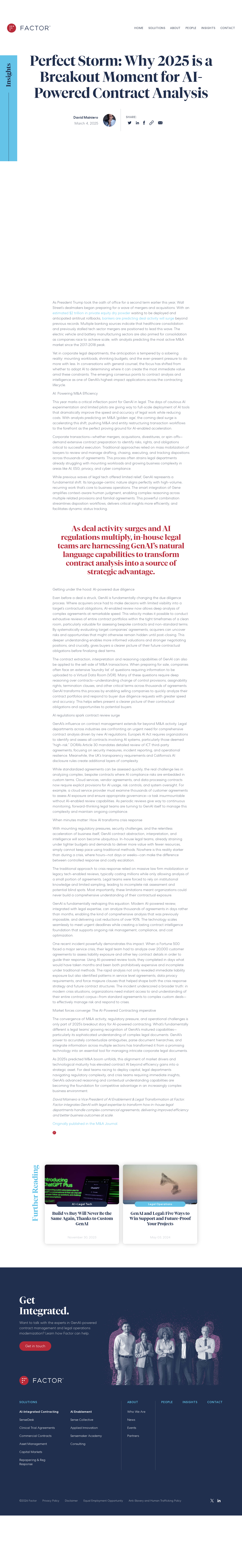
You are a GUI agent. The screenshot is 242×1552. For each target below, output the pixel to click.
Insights (190, 1402)
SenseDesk (26, 1420)
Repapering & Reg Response (32, 1462)
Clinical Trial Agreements (37, 1428)
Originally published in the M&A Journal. (85, 1123)
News (131, 1420)
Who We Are (136, 1412)
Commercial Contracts (35, 1436)
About (132, 1402)
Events (131, 1428)
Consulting (77, 1444)
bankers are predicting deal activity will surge (138, 318)
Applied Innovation (84, 1428)
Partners (133, 1436)
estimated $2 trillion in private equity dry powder (91, 313)
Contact (215, 1402)
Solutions (28, 1402)
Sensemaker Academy (86, 1436)
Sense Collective (81, 1420)
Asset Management (33, 1444)
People (167, 1402)
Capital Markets (30, 1452)
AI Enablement (81, 1412)
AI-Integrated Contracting (38, 1412)
